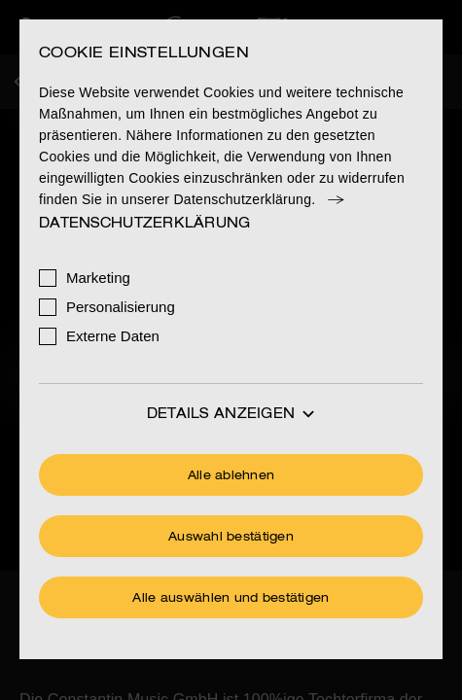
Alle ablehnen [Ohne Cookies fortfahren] (231, 476)
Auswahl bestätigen (231, 537)
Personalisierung (120, 306)
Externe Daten (113, 336)
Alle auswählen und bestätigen (230, 599)
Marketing (98, 277)
